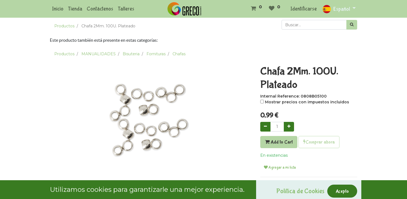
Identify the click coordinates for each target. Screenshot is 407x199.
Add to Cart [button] (279, 142)
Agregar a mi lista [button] (280, 167)
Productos (64, 25)
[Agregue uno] (289, 127)
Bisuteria (131, 53)
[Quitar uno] (265, 127)
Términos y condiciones (282, 184)
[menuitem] (58, 8)
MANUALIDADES (98, 53)
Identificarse (303, 9)
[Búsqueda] (351, 25)
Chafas (179, 53)
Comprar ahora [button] (319, 142)
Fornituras (156, 53)
